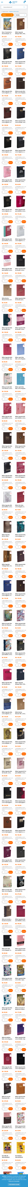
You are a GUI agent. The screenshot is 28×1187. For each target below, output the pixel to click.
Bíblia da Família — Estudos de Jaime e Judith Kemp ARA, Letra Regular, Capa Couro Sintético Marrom (7, 919)
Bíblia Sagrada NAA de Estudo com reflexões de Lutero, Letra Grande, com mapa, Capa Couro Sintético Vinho (20, 565)
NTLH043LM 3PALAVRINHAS (19, 1156)
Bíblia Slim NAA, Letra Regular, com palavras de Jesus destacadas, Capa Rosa (20, 505)
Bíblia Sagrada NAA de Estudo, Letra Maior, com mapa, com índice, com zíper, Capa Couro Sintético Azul (20, 180)
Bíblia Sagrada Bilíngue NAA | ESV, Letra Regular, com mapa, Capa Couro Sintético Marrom (20, 32)
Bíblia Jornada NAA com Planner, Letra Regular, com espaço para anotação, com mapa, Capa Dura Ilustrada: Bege (7, 387)
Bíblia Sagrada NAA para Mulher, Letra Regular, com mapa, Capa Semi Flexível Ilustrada (20, 624)
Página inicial (5, 11)
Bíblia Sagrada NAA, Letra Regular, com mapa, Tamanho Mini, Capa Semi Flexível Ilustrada (20, 742)
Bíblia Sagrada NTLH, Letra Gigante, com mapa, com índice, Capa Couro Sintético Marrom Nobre (7, 535)
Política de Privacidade (13, 1181)
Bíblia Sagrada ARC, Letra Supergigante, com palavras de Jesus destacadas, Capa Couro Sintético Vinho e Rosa (20, 801)
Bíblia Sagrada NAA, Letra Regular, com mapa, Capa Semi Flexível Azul (20, 535)
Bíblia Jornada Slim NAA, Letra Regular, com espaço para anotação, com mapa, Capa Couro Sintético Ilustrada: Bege (7, 890)
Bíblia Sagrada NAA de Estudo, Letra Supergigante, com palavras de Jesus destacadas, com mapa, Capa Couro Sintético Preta (20, 269)
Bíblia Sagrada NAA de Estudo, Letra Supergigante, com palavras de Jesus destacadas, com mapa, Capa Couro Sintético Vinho (20, 594)
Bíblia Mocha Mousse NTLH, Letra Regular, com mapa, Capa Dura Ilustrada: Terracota (7, 298)
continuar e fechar (14, 1184)
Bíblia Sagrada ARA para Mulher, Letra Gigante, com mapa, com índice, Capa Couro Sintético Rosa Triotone (7, 269)
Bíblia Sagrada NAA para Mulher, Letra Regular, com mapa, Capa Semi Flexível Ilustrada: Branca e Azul (7, 653)
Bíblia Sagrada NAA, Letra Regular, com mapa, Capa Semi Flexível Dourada (7, 742)
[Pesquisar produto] (25, 8)
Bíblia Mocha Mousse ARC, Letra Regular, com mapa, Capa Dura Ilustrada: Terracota (20, 712)
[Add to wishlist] (11, 20)
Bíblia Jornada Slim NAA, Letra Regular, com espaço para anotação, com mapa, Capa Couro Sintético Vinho (20, 92)
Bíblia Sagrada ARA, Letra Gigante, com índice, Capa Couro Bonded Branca (20, 239)
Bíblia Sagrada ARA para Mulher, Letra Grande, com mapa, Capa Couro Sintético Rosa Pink (7, 417)
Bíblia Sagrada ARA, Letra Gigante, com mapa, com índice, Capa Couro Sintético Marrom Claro (7, 92)
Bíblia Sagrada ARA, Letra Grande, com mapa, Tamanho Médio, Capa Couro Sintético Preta (20, 121)
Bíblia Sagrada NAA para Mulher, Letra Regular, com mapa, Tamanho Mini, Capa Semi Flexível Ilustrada (7, 979)
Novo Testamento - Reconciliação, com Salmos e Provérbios (7, 32)
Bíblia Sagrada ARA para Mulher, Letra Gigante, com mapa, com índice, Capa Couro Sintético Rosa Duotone (7, 239)
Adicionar (10, 44)
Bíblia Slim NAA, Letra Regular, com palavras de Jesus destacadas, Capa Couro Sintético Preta (7, 949)
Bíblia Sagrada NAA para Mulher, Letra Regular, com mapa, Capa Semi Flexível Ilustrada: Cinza (20, 1126)
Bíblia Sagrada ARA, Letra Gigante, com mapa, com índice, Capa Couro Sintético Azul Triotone (7, 712)
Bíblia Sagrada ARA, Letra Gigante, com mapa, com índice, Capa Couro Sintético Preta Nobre (7, 151)
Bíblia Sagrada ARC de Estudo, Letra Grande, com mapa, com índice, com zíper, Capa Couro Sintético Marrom (20, 1097)
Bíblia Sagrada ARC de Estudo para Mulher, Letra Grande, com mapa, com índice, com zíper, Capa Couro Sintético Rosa (7, 683)
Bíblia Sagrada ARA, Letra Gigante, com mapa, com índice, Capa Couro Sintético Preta (20, 151)
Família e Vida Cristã (13, 11)
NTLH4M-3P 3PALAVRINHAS (6, 1156)
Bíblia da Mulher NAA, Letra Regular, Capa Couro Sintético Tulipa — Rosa (7, 1038)
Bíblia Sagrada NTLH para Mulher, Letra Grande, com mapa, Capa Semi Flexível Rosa (20, 772)
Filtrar (7, 15)
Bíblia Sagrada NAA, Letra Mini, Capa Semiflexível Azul (20, 979)
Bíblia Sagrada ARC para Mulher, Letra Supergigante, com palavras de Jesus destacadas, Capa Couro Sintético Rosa (7, 1067)
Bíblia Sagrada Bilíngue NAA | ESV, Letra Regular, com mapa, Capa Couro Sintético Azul (20, 683)
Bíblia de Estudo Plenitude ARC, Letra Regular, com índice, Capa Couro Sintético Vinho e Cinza (7, 1097)
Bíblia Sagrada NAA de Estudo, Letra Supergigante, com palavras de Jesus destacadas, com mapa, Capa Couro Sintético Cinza (20, 860)
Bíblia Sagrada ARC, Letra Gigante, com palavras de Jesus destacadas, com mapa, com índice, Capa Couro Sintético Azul (7, 594)
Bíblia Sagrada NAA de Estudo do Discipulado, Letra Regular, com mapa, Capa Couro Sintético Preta (20, 890)
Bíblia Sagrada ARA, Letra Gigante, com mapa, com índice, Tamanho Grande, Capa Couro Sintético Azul (20, 62)
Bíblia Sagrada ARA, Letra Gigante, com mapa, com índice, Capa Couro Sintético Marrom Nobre (7, 121)
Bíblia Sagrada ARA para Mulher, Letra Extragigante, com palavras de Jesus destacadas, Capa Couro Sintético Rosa (20, 919)
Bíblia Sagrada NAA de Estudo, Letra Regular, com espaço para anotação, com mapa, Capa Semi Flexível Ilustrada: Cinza (7, 1008)
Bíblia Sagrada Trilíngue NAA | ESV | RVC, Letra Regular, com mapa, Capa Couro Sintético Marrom (7, 565)
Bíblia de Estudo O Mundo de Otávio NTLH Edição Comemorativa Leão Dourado (20, 1008)
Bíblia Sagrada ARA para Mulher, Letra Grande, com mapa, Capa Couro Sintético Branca (7, 505)
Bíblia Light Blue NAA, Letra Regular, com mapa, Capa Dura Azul (20, 387)
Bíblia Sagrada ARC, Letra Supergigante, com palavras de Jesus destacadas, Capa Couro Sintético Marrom (7, 831)
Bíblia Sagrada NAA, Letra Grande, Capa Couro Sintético (7, 358)
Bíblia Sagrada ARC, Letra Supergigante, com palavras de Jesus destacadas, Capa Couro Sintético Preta (20, 1067)
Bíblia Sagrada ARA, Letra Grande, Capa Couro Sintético (20, 1038)
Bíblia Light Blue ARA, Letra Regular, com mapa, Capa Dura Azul (20, 358)
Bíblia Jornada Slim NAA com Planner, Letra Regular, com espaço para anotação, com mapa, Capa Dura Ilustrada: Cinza (7, 624)
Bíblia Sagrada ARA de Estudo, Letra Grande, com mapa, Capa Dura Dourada (7, 772)
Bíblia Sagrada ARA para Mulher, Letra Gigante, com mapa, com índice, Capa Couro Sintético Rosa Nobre (7, 180)
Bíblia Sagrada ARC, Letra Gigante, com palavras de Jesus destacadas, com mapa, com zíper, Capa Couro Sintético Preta (20, 653)
